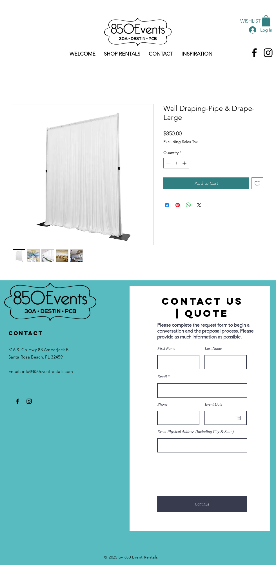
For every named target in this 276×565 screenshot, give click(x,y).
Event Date (213, 404)
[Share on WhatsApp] (188, 205)
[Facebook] (254, 53)
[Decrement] (167, 163)
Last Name (213, 349)
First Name (166, 349)
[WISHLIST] (250, 21)
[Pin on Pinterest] (177, 205)
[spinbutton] (176, 163)
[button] (266, 20)
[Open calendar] (238, 418)
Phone (162, 404)
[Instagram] (268, 53)
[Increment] (184, 163)
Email (162, 377)
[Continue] (202, 504)
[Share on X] (199, 205)
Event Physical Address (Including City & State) (195, 432)
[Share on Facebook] (167, 205)
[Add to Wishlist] (257, 183)
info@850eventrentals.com (47, 371)
